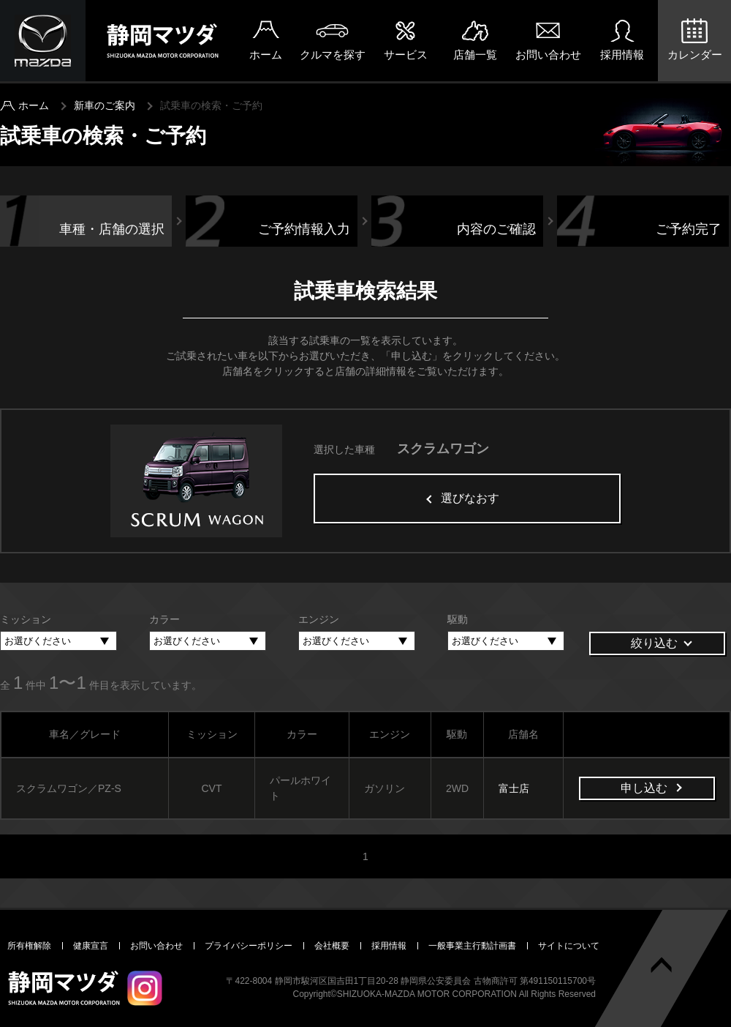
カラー (164, 619)
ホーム (265, 54)
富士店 (514, 788)
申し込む (644, 788)
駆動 (457, 619)
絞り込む (654, 643)
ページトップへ (661, 965)
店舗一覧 (475, 54)
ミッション (25, 619)
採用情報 (622, 54)
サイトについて (568, 946)
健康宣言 (90, 946)
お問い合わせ (548, 54)
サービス (406, 54)
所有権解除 (29, 946)
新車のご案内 (104, 105)
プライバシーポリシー (248, 946)
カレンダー (694, 54)
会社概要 (331, 946)
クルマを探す (333, 54)
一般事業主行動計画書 (472, 946)
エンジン (318, 619)
